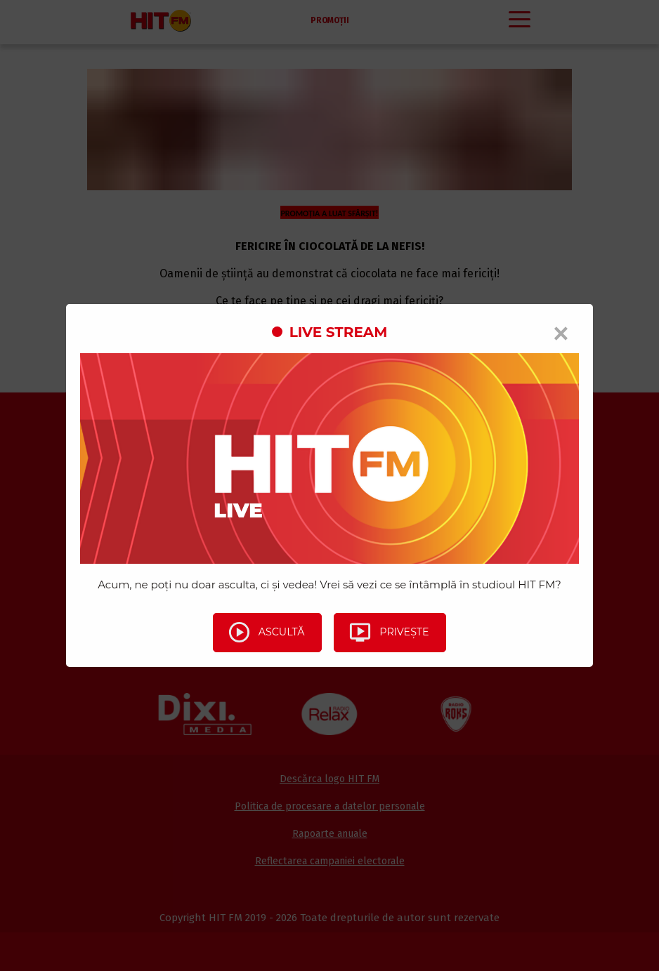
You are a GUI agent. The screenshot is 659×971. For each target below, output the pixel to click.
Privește (391, 633)
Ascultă (263, 633)
